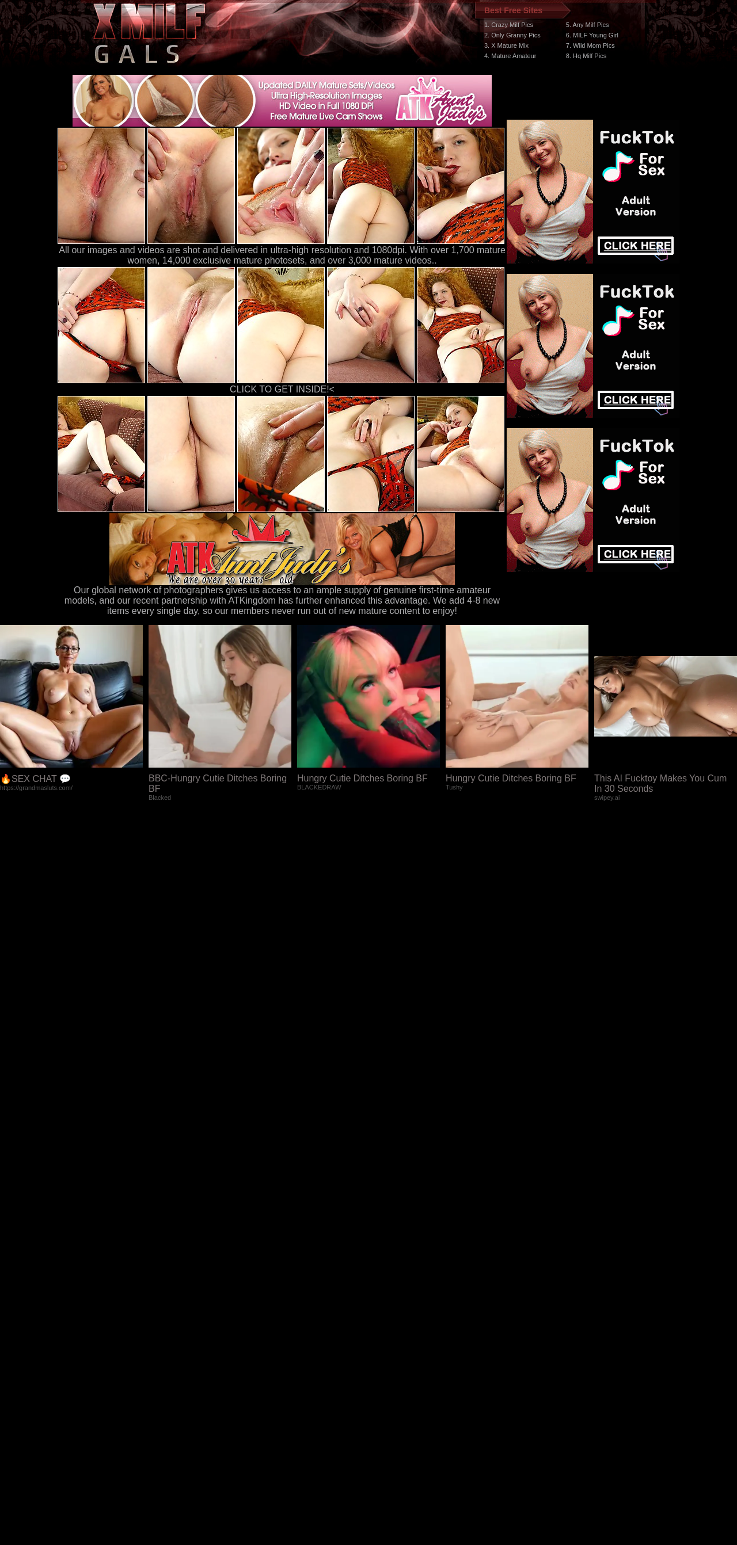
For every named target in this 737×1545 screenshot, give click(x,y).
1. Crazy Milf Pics (508, 24)
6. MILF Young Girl (592, 35)
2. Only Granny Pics (512, 35)
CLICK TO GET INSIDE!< (282, 389)
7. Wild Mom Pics (590, 45)
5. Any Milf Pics (587, 24)
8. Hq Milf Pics (586, 55)
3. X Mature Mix (506, 45)
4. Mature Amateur (510, 55)
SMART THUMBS (389, 1328)
